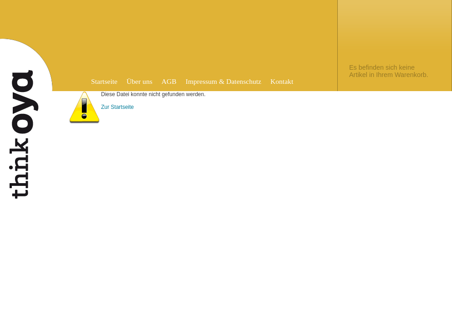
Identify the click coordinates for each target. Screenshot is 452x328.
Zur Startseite (117, 107)
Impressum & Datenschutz (223, 81)
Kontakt (281, 81)
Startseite (104, 81)
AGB (169, 81)
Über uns (139, 81)
